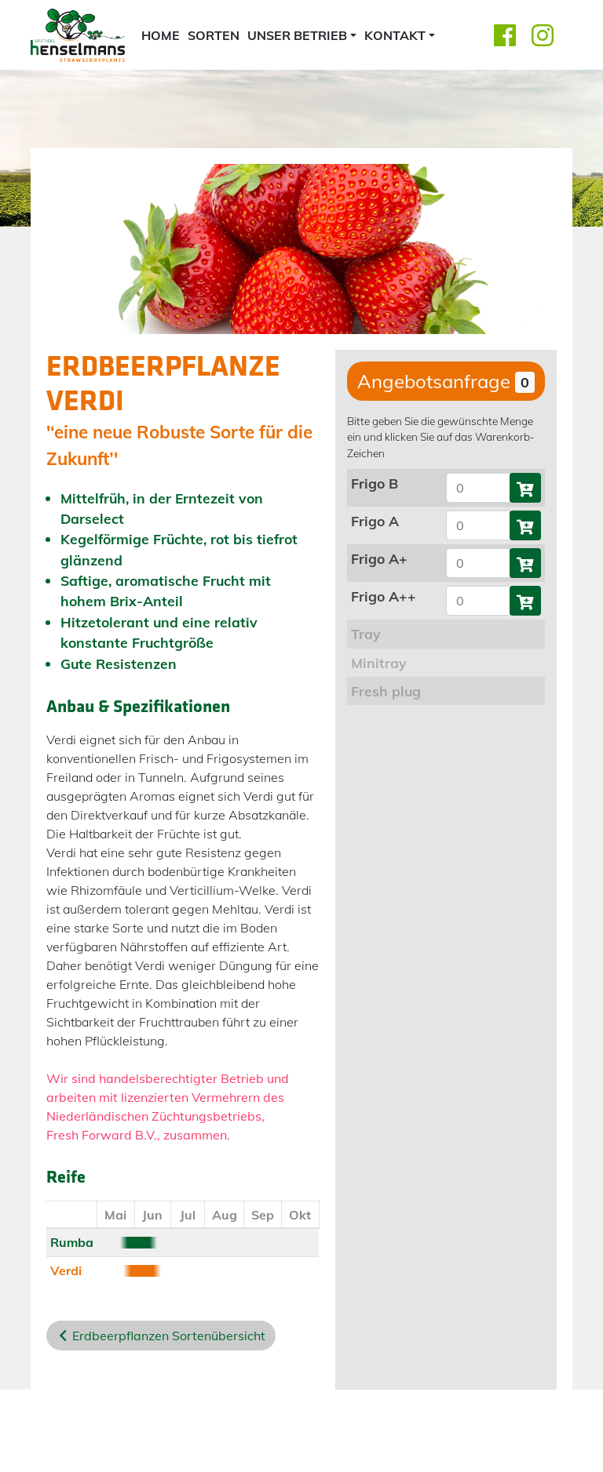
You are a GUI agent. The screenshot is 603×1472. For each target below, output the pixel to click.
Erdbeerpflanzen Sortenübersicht (168, 1335)
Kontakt (395, 35)
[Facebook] (505, 35)
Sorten (213, 35)
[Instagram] (543, 35)
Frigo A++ (383, 596)
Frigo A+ (379, 558)
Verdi (66, 1270)
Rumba (71, 1242)
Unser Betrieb (297, 35)
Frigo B (374, 483)
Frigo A (375, 520)
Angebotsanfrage (446, 381)
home (160, 35)
